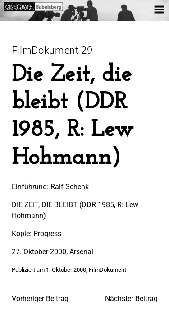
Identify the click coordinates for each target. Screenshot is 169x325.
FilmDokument (107, 269)
